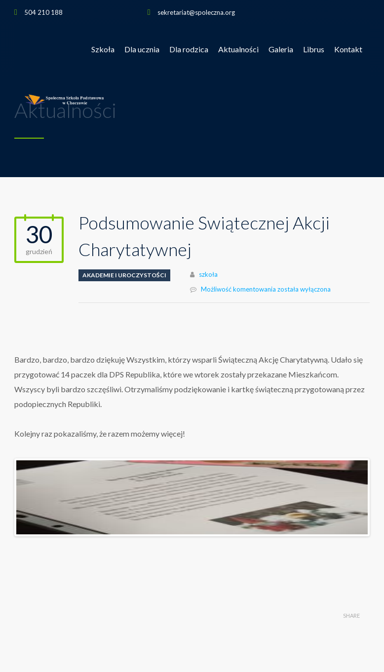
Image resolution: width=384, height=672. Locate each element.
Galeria (281, 49)
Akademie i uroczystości (124, 275)
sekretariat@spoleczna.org (196, 12)
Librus (313, 49)
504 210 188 (43, 12)
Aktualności (238, 49)
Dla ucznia (141, 49)
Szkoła (103, 49)
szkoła (208, 274)
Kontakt (348, 49)
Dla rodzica (188, 49)
